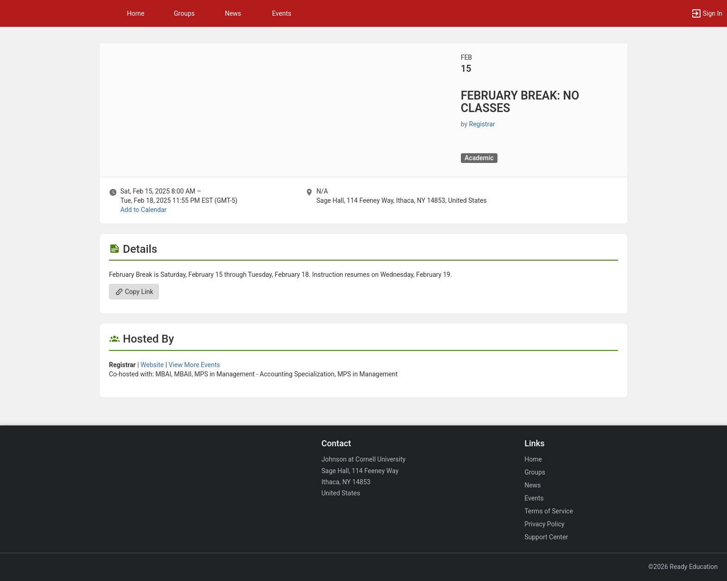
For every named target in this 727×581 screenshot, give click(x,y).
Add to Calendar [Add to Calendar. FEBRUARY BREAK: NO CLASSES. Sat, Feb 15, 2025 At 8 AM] (143, 209)
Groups (184, 13)
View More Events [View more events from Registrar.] (194, 365)
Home (533, 459)
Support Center (546, 537)
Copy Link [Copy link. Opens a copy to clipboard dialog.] (134, 291)
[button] (706, 13)
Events (281, 13)
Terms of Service (548, 511)
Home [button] (136, 13)
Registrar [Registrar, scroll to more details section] (482, 124)
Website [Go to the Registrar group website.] (152, 365)
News (233, 13)
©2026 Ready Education (683, 566)
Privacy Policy (544, 524)
